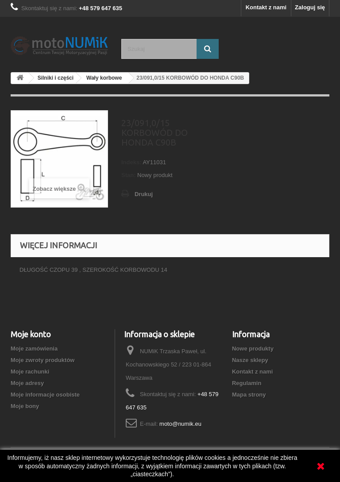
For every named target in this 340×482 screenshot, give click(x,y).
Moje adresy (27, 383)
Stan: (128, 175)
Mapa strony (249, 394)
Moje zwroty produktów (42, 360)
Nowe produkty (253, 348)
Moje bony (25, 406)
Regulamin (246, 383)
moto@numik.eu (180, 423)
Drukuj (144, 194)
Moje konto (31, 334)
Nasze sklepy (250, 360)
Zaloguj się (310, 7)
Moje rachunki (30, 371)
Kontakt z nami (266, 7)
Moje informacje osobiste (45, 394)
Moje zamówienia (34, 348)
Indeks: (131, 162)
